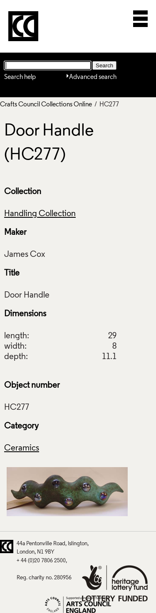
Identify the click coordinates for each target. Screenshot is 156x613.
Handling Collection (40, 214)
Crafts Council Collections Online (46, 104)
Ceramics (21, 448)
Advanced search (92, 77)
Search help (20, 77)
